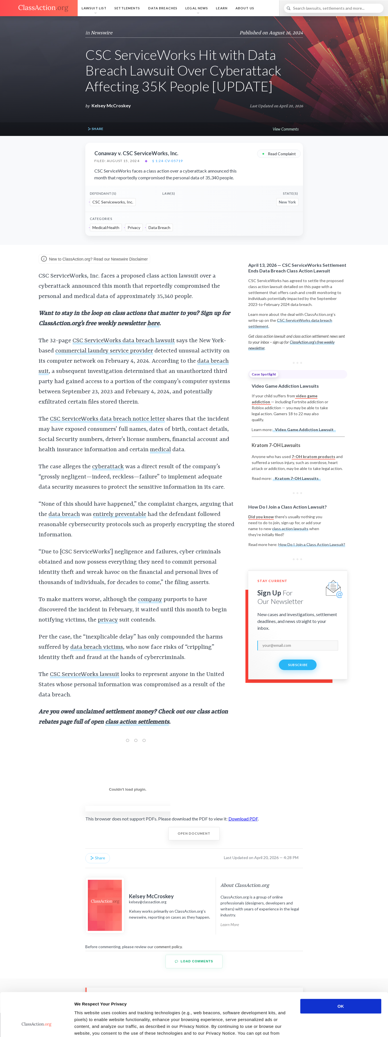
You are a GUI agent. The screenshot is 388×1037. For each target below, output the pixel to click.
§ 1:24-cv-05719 (167, 161)
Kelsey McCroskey (111, 105)
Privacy (134, 227)
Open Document (194, 833)
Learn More (229, 924)
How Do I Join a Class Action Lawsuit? (311, 544)
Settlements (127, 8)
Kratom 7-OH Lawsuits (297, 478)
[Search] (333, 8)
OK (341, 969)
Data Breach (159, 227)
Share (95, 129)
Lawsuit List (94, 8)
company (150, 599)
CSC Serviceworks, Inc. (112, 202)
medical (160, 449)
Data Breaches (163, 8)
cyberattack (108, 466)
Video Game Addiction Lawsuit (304, 429)
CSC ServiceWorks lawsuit (84, 674)
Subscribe (298, 665)
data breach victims (96, 647)
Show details (297, 1025)
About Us (245, 8)
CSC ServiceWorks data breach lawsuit (124, 340)
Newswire (102, 33)
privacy (108, 620)
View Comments (285, 129)
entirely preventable (119, 514)
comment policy (168, 946)
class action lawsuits (290, 528)
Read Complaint (279, 153)
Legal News (196, 8)
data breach (64, 514)
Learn (222, 8)
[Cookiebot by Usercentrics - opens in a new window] (37, 1026)
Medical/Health (105, 227)
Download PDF (243, 818)
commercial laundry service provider (104, 351)
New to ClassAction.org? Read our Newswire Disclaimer (94, 259)
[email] (297, 645)
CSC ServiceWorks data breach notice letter (107, 419)
